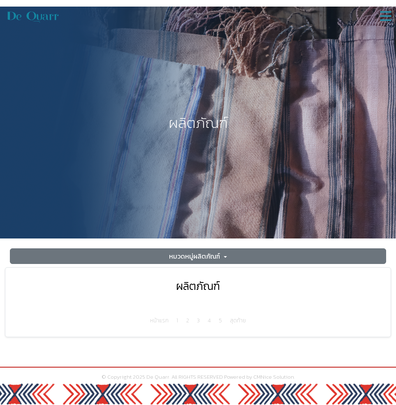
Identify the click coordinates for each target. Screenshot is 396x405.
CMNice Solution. (274, 377)
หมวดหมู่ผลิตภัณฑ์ (195, 256)
